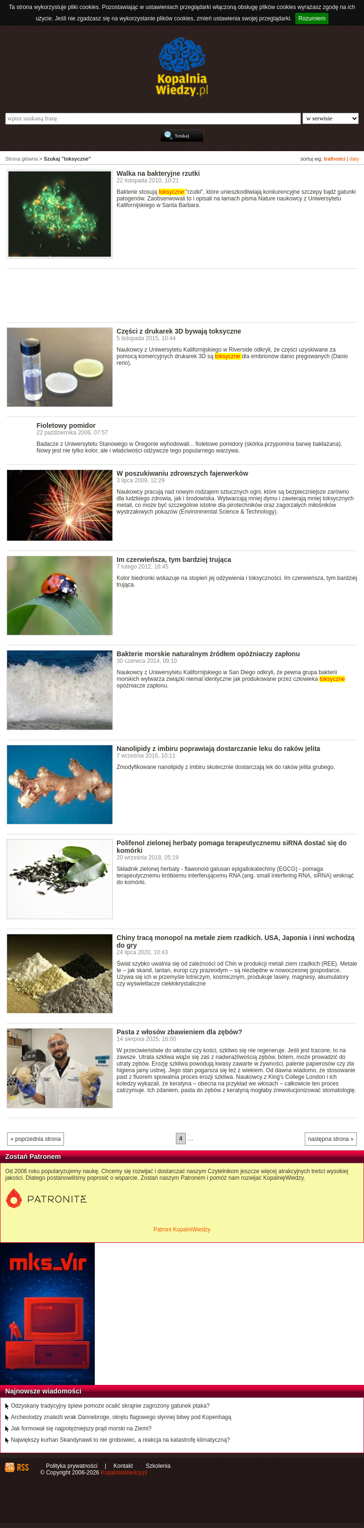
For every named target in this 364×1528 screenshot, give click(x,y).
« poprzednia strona (35, 1139)
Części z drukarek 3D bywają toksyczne (179, 331)
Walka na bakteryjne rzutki (158, 173)
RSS (22, 1467)
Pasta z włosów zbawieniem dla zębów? (179, 1032)
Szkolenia (158, 1466)
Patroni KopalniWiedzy (182, 1229)
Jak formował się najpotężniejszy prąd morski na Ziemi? (81, 1428)
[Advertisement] (179, 294)
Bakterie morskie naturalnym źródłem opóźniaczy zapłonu (208, 654)
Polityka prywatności (72, 1466)
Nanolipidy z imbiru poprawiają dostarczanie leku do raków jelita (218, 748)
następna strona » (331, 1139)
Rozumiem (311, 18)
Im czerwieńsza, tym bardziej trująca (174, 559)
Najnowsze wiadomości (43, 1391)
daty (354, 159)
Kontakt (123, 1466)
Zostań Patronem (33, 1156)
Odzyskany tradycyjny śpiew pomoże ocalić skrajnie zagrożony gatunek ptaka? (110, 1405)
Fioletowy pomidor (66, 425)
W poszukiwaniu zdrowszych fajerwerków (182, 473)
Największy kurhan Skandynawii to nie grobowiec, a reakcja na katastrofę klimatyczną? (120, 1440)
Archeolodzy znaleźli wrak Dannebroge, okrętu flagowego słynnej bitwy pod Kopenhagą (121, 1417)
